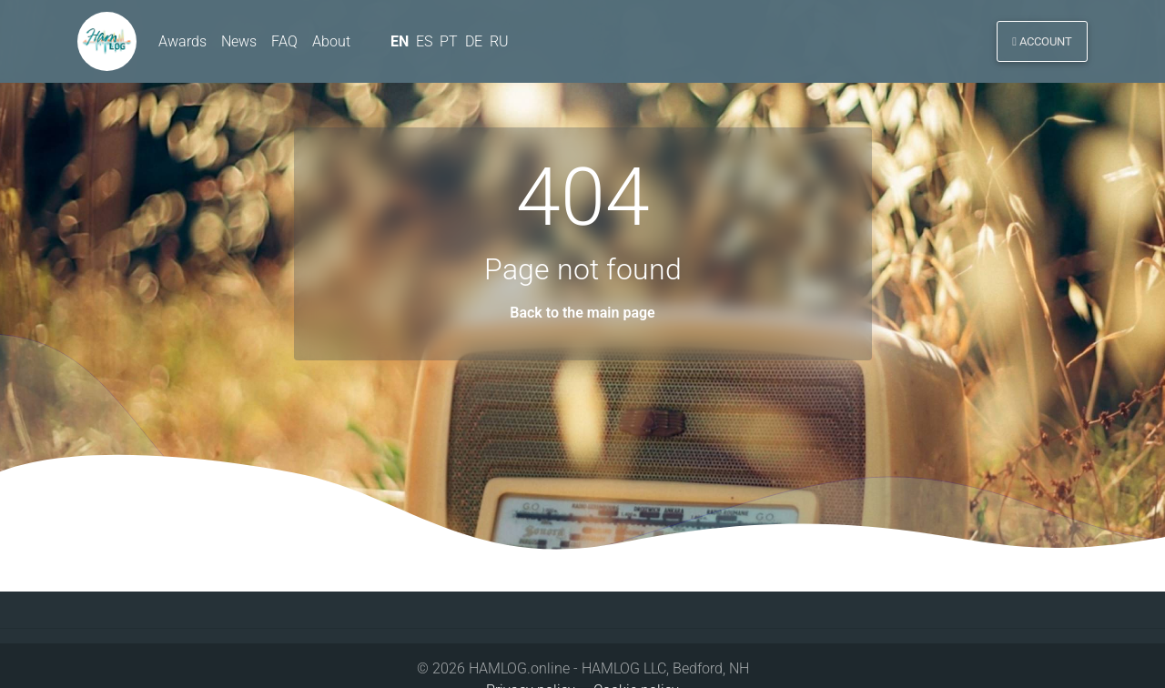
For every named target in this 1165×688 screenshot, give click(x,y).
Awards (182, 44)
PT (450, 44)
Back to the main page (582, 312)
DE (475, 44)
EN (399, 44)
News (239, 44)
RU (501, 44)
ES (426, 44)
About (331, 44)
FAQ (284, 44)
